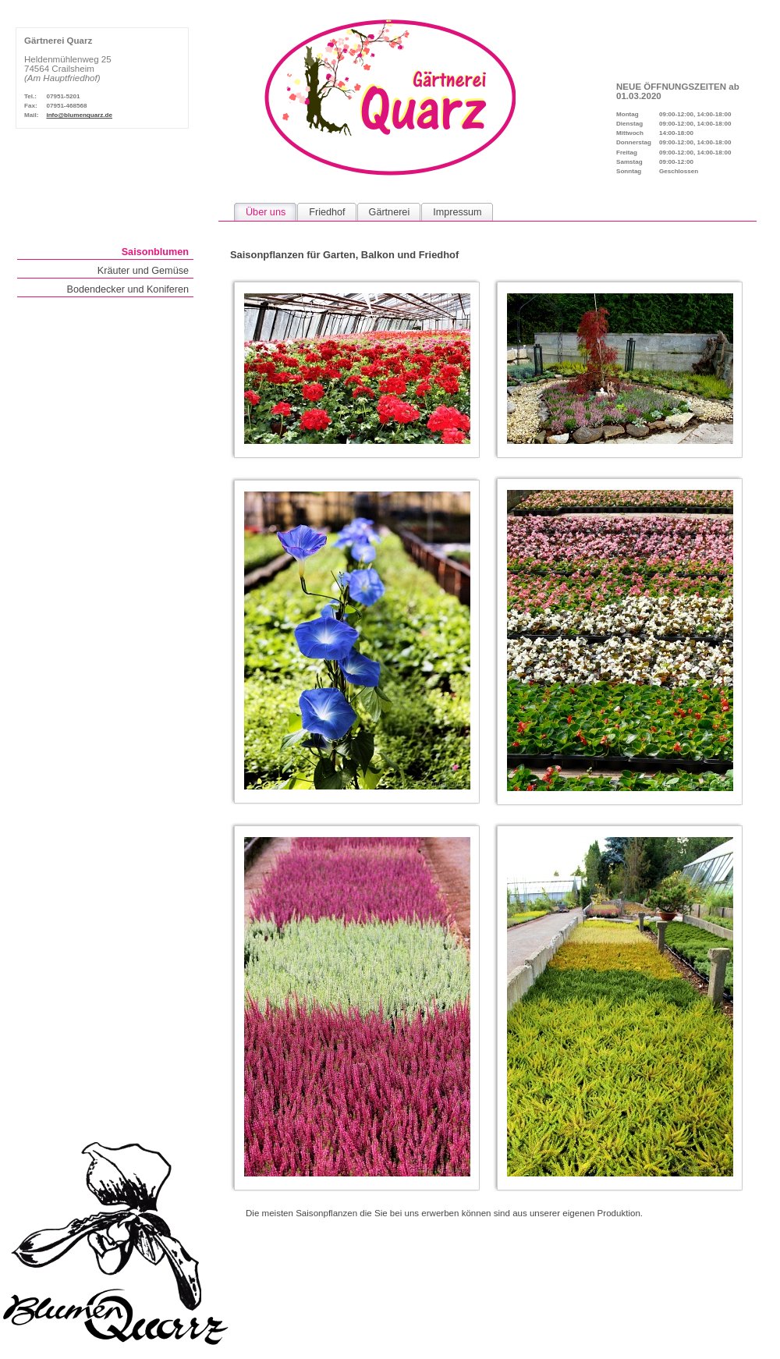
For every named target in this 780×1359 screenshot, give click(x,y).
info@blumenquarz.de (79, 115)
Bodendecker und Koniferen (127, 289)
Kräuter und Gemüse (143, 270)
